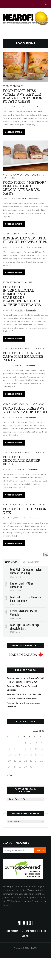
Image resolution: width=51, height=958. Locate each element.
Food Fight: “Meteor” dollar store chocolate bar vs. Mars (24, 187)
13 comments (30, 365)
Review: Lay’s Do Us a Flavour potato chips (25, 240)
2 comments (31, 417)
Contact (25, 936)
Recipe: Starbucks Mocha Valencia (23, 613)
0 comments (34, 107)
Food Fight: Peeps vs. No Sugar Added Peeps (25, 410)
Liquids (27, 282)
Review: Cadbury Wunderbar (22, 698)
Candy (18, 175)
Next (45, 554)
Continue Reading (13, 132)
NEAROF (25, 923)
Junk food (9, 178)
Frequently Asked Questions (33, 931)
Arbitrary (8, 175)
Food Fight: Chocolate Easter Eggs (22, 460)
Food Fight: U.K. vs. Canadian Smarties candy (23, 356)
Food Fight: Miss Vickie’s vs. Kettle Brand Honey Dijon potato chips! (23, 96)
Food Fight (16, 86)
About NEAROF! (11, 931)
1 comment (36, 518)
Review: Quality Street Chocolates (22, 585)
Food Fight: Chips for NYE (25, 511)
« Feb (9, 775)
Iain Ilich (23, 107)
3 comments (34, 199)
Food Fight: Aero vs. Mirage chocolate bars (24, 626)
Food (6, 86)
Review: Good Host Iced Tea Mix (24, 694)
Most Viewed (11, 562)
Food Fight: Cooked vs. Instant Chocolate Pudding (26, 571)
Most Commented (31, 562)
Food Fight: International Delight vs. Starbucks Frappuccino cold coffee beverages (22, 296)
